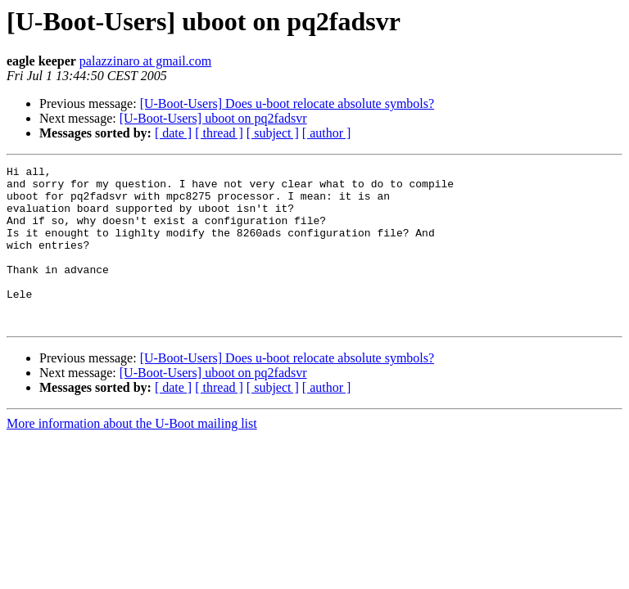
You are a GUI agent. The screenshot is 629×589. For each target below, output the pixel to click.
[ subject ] (273, 133)
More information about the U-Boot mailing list (132, 455)
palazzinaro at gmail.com (145, 61)
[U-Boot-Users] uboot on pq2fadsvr (213, 118)
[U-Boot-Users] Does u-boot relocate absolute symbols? (287, 103)
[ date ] (173, 133)
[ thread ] (219, 133)
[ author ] (326, 133)
